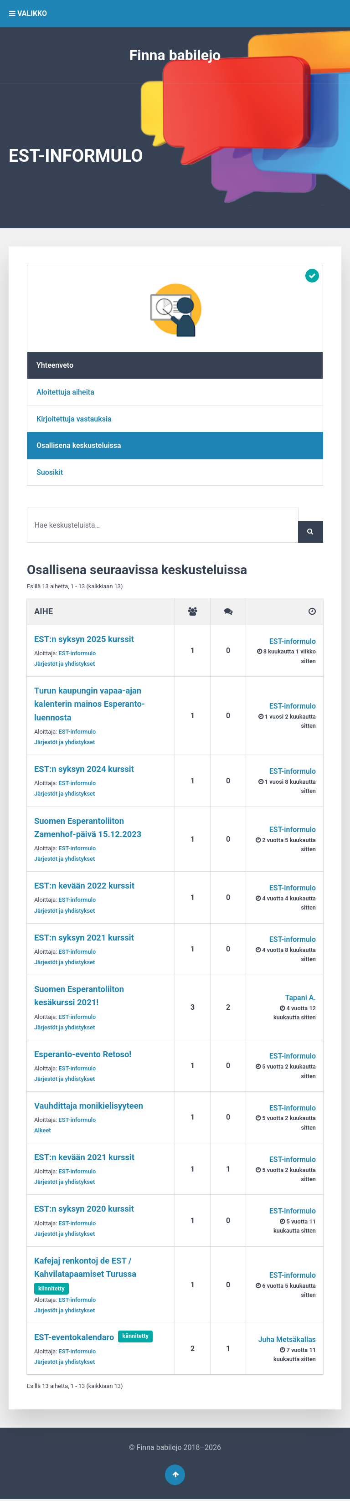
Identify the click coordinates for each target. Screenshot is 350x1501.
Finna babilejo (175, 55)
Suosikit (49, 472)
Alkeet (42, 1130)
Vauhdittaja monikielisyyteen (88, 1106)
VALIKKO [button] (28, 13)
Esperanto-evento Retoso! (82, 1054)
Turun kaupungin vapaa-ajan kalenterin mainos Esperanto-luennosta (89, 704)
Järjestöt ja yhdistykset (64, 664)
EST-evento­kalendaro (74, 1337)
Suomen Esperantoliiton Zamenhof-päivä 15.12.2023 (87, 828)
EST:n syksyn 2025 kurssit (84, 639)
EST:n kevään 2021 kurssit (84, 1157)
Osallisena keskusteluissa (78, 445)
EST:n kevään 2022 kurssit (84, 886)
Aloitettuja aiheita (65, 392)
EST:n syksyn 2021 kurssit (84, 938)
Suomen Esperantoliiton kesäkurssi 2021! (79, 996)
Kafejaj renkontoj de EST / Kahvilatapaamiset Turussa (85, 1267)
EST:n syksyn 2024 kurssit (84, 769)
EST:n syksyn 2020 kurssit (84, 1209)
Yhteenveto (54, 365)
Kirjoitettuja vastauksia (74, 419)
